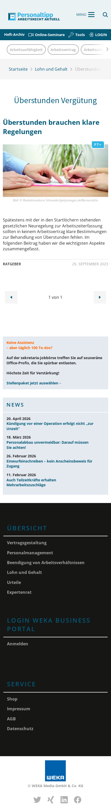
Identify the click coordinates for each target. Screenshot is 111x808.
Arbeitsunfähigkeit (26, 49)
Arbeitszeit (93, 49)
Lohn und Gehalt (51, 69)
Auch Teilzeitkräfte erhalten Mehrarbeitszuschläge (31, 482)
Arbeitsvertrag (63, 49)
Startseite (18, 69)
